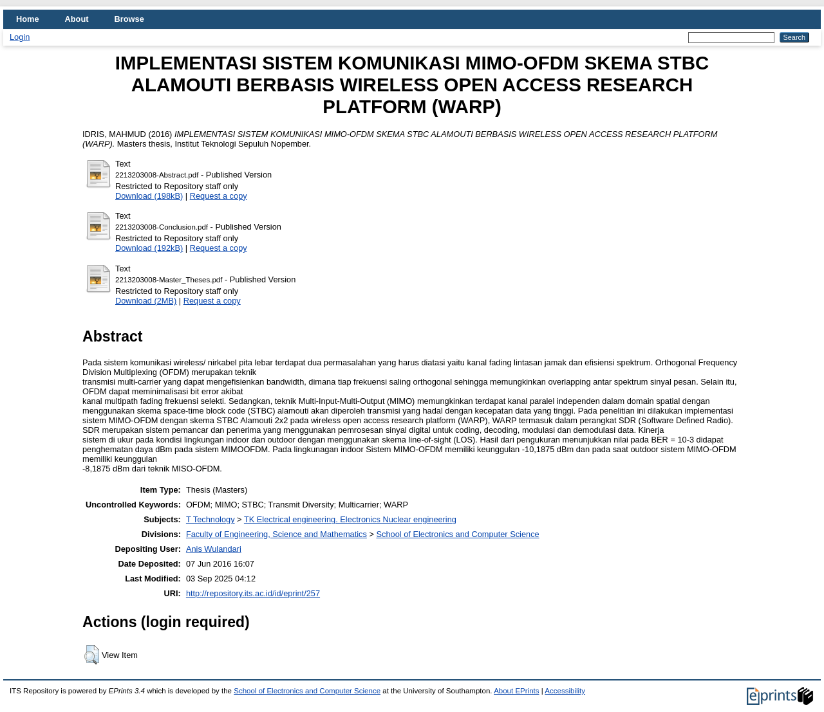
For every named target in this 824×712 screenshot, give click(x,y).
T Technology (210, 519)
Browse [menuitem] (129, 19)
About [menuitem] (77, 19)
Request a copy (218, 196)
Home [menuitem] (27, 19)
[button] (91, 654)
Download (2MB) (145, 301)
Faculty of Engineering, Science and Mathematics (276, 534)
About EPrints (516, 691)
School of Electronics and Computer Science (457, 534)
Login (20, 37)
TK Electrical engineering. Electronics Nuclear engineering (350, 519)
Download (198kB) (149, 196)
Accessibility (565, 691)
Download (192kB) (149, 248)
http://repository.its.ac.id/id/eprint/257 (253, 593)
